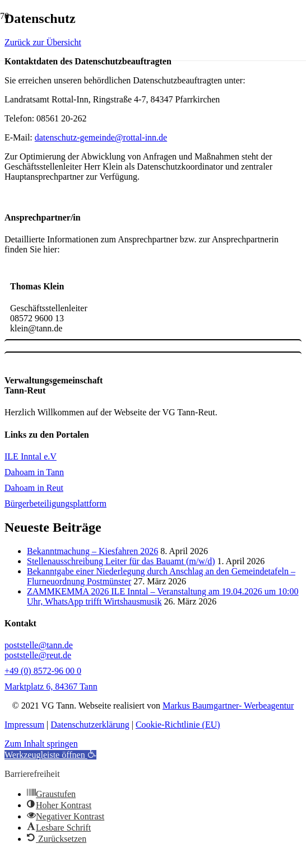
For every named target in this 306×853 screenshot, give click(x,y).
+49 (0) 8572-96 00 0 (42, 671)
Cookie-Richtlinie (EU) (178, 724)
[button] (50, 755)
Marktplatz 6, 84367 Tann (51, 686)
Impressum (24, 724)
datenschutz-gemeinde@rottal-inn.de (101, 137)
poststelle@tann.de (38, 645)
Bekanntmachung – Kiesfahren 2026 (92, 551)
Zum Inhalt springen (41, 743)
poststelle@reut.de (37, 655)
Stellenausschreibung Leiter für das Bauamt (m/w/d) (121, 561)
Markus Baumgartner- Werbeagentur (228, 705)
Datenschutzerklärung (89, 724)
